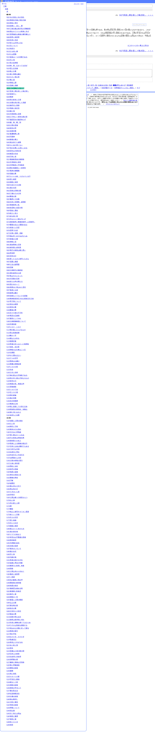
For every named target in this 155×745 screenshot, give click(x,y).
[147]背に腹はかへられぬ (15, 446)
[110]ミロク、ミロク (14, 339)
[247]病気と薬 (11, 733)
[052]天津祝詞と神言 (14, 168)
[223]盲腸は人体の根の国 (15, 665)
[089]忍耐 (10, 277)
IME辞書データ (106, 89)
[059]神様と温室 (12, 189)
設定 (27, 5)
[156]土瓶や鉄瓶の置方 (15, 472)
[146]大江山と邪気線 (14, 444)
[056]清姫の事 (11, 179)
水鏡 (6, 10)
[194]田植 (10, 580)
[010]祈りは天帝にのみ (15, 48)
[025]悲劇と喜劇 (12, 91)
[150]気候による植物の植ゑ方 (17, 455)
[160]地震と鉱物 (12, 483)
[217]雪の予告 (11, 647)
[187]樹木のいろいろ (14, 560)
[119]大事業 (11, 364)
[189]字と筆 (11, 566)
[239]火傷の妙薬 (12, 710)
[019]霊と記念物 (12, 74)
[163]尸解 (10, 492)
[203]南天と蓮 (11, 606)
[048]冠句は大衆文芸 (14, 156)
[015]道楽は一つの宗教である (17, 62)
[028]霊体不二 (11, 99)
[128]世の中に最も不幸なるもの (18, 390)
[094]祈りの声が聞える (15, 291)
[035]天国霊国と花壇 (14, 119)
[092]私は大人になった (15, 285)
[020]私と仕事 (11, 77)
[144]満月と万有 (12, 438)
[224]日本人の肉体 (13, 667)
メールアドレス (69, 68)
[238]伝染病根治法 (13, 707)
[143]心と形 (11, 435)
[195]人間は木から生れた (15, 583)
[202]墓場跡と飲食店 (14, 603)
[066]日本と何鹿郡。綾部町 (16, 209)
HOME (56, 87)
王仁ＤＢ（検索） (76, 89)
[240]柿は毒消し (12, 713)
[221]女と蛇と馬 (12, 659)
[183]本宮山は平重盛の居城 (16, 549)
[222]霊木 (10, 662)
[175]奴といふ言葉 (13, 526)
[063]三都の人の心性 (14, 201)
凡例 (110, 87)
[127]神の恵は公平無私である (17, 387)
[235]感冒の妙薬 (12, 699)
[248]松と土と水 (12, 736)
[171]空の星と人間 (13, 515)
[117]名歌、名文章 (13, 358)
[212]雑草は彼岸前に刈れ (15, 631)
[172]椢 (9, 518)
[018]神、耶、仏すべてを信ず (17, 71)
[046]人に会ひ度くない (15, 150)
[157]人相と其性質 (13, 475)
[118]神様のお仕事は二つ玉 (16, 361)
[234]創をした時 (12, 696)
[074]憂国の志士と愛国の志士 (17, 234)
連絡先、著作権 (76, 87)
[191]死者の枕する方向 (15, 572)
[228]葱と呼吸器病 (13, 679)
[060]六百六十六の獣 (14, 192)
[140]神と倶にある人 (14, 424)
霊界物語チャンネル (57, 6)
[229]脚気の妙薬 (12, 682)
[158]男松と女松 (12, 478)
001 (36, 30)
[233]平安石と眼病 (13, 693)
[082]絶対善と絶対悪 (14, 257)
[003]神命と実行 (12, 24)
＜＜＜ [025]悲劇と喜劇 (43, 15)
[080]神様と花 (11, 251)
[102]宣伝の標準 (12, 316)
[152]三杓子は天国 (13, 461)
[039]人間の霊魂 (12, 131)
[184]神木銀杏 (11, 552)
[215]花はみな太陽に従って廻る (18, 642)
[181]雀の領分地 (12, 543)
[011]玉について (12, 51)
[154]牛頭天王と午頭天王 (15, 466)
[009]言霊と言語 (12, 45)
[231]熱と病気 (11, 687)
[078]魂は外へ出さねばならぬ (17, 246)
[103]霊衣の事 (11, 319)
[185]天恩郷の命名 (13, 554)
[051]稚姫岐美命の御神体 (15, 165)
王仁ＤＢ (22, 5)
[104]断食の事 (11, 321)
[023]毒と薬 (11, 85)
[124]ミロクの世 (12, 378)
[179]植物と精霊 (12, 537)
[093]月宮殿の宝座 (13, 288)
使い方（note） (64, 87)
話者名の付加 (103, 87)
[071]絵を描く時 (12, 224)
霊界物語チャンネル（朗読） (124, 89)
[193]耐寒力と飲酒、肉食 (15, 577)
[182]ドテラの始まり (14, 546)
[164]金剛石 (11, 495)
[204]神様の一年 (12, 608)
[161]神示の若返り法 (14, 486)
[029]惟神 (10, 102)
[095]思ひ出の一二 (13, 294)
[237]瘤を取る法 (12, 704)
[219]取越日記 (11, 653)
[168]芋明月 (11, 506)
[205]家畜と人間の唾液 (15, 611)
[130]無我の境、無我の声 (15, 395)
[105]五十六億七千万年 (15, 324)
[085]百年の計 (11, 265)
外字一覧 (94, 87)
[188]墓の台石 (11, 563)
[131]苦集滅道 (11, 398)
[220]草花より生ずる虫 (15, 656)
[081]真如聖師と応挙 (14, 254)
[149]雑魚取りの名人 (14, 452)
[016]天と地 (11, 65)
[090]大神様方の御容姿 (15, 280)
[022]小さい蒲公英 (13, 82)
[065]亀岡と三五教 (13, 207)
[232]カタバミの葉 (13, 690)
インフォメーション (139, 24)
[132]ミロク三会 (12, 401)
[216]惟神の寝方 (12, 645)
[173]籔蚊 (10, 520)
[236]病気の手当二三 (14, 701)
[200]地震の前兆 (12, 597)
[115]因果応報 (11, 353)
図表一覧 (86, 87)
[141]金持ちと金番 (13, 427)
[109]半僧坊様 (11, 336)
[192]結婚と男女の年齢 (15, 574)
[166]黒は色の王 (12, 500)
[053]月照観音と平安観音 (15, 170)
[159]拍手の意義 (12, 481)
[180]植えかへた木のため (15, 540)
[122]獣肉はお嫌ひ (13, 373)
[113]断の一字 (11, 347)
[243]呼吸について (13, 721)
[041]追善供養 (11, 136)
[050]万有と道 (11, 162)
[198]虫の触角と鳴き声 (15, 591)
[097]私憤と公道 (12, 300)
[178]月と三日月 (12, 535)
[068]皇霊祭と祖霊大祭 (15, 215)
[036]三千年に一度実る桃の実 (17, 122)
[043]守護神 (11, 142)
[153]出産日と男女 (13, 464)
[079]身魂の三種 (12, 248)
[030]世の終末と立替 (14, 105)
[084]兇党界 (11, 263)
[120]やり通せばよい (14, 367)
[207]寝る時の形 (12, 617)
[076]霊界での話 (12, 240)
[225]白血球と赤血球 (14, 670)
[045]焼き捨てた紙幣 (14, 148)
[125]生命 (10, 381)
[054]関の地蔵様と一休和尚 (16, 173)
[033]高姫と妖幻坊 (13, 114)
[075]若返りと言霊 (13, 237)
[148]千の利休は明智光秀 (15, 449)
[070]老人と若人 (12, 221)
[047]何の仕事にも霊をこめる (17, 153)
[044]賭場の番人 (12, 145)
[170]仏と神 (11, 512)
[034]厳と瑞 (11, 116)
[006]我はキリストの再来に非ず (18, 35)
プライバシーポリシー (113, 105)
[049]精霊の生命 (12, 159)
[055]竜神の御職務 (13, 176)
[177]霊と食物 (11, 532)
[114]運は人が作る (13, 350)
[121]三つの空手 (12, 370)
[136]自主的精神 (12, 412)
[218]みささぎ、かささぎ (15, 650)
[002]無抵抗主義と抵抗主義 (16, 21)
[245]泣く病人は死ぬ (14, 727)
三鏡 (5, 7)
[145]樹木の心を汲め (14, 441)
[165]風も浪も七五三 (14, 498)
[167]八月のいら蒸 (13, 503)
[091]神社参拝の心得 (14, 282)
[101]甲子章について (14, 313)
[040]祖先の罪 (11, 133)
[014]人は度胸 (11, 60)
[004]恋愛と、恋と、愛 (15, 27)
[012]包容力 (11, 54)
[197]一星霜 (11, 589)
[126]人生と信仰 (12, 384)
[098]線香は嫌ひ (12, 302)
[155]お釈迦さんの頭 (14, 469)
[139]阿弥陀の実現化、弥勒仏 (17, 421)
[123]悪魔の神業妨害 (14, 375)
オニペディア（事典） (91, 89)
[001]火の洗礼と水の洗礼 (15, 19)
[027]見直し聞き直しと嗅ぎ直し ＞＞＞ (136, 15)
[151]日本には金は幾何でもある (18, 458)
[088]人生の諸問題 (13, 274)
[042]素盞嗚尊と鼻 (13, 139)
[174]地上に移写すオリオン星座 (18, 523)
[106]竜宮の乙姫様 (13, 327)
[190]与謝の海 (11, 569)
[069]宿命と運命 (12, 218)
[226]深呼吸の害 (12, 673)
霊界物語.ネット (13, 1)
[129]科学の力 (11, 393)
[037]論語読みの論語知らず (16, 125)
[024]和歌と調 (11, 88)
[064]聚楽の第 (11, 204)
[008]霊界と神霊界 (13, 43)
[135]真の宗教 (11, 410)
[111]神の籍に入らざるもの (16, 341)
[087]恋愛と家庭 (12, 271)
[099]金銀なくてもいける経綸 (17, 305)
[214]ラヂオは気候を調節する (17, 639)
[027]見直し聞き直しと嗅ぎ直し (18, 96)
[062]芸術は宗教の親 (14, 198)
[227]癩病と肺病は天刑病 (15, 676)
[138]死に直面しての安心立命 (17, 418)
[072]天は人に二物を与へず (16, 226)
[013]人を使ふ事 (12, 57)
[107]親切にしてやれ (14, 330)
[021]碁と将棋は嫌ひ (14, 79)
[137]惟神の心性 (12, 415)
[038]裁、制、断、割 (14, 128)
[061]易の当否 (11, 195)
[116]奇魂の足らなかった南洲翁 (18, 356)
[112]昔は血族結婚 (13, 344)
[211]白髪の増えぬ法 (14, 628)
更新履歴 (130, 87)
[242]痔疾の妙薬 (12, 718)
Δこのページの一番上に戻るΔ (138, 45)
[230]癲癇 (10, 684)
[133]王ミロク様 (12, 404)
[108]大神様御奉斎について (16, 333)
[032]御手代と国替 (13, 111)
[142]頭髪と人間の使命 (15, 432)
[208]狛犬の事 (11, 620)
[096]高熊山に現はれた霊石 (16, 297)
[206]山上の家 (11, 614)
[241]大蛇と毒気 (12, 716)
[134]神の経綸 (11, 407)
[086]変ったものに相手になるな (18, 268)
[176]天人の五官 (12, 529)
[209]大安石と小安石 (14, 623)
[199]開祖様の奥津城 (14, 594)
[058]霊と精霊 (11, 187)
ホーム (4, 5)
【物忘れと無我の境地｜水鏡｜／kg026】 (93, 74)
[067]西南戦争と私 (13, 212)
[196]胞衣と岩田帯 (13, 586)
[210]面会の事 (11, 626)
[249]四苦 (10, 738)
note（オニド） (63, 89)
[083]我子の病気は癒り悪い (16, 260)
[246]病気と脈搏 (12, 730)
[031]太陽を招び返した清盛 (16, 108)
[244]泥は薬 (11, 724)
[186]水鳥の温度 (12, 557)
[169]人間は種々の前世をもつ (17, 509)
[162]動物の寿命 (12, 489)
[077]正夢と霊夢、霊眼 (15, 243)
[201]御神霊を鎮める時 (15, 600)
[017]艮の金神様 (12, 68)
